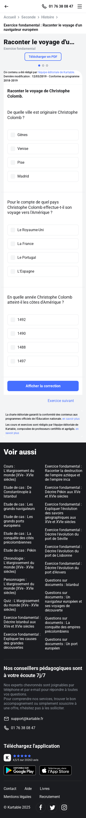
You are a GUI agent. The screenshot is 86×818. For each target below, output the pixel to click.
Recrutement (49, 797)
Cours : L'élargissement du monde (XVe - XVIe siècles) (19, 473)
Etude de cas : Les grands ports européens (18, 521)
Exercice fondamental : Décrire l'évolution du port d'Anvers (63, 567)
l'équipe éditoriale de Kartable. (56, 72)
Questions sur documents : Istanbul (62, 582)
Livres (45, 788)
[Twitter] (52, 807)
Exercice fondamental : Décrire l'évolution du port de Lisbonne (63, 551)
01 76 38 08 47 (61, 6)
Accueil (10, 17)
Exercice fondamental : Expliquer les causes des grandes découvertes (22, 641)
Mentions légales (17, 797)
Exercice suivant (61, 401)
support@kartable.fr (27, 718)
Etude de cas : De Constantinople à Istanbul (17, 491)
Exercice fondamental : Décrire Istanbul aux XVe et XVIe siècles (22, 622)
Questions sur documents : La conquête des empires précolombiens (62, 625)
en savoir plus (71, 418)
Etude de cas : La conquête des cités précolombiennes (19, 537)
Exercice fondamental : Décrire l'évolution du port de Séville (63, 534)
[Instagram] (64, 807)
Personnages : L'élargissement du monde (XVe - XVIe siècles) (19, 586)
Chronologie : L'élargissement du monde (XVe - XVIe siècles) (19, 565)
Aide (28, 788)
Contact (10, 788)
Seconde (28, 17)
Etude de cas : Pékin (20, 550)
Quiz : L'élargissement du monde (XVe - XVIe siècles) (21, 605)
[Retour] (8, 6)
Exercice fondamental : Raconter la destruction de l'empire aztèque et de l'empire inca (63, 473)
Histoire (47, 17)
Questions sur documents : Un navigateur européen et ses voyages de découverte (63, 601)
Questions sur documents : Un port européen (61, 643)
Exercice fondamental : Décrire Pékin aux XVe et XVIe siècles (63, 491)
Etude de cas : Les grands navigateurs (19, 506)
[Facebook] (41, 807)
